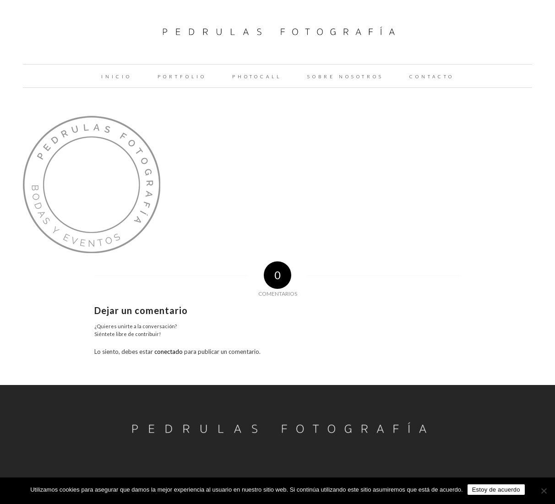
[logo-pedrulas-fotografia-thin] (277, 32)
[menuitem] (116, 76)
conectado (168, 351)
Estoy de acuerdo (496, 489)
